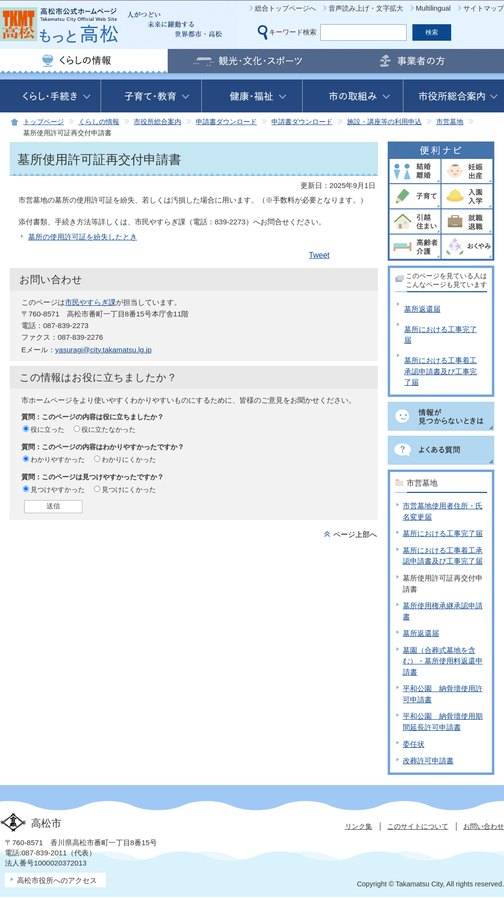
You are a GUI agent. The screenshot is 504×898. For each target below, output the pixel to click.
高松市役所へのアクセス (57, 880)
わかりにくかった (129, 459)
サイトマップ (483, 8)
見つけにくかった (129, 489)
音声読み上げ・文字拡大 (366, 8)
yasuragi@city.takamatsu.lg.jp (103, 350)
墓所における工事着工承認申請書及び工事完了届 (440, 371)
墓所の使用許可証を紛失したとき (82, 237)
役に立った (47, 429)
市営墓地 (449, 122)
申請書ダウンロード (226, 122)
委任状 (414, 744)
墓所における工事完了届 (443, 533)
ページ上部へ (355, 534)
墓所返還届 (422, 309)
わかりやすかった (58, 459)
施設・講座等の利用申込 (384, 122)
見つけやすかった (58, 489)
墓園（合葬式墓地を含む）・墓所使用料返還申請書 (443, 661)
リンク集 (358, 826)
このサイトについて (417, 826)
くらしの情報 (99, 122)
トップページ (43, 122)
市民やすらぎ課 (90, 302)
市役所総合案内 (157, 122)
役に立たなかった (108, 429)
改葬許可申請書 (428, 760)
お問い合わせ (483, 826)
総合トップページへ (285, 8)
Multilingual (433, 8)
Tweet (319, 255)
